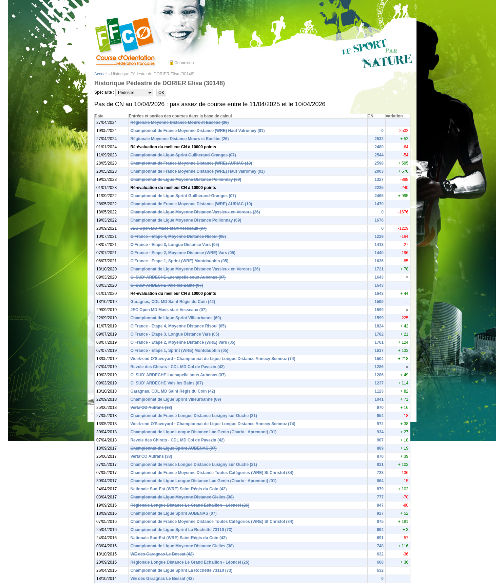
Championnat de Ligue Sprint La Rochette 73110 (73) (181, 529)
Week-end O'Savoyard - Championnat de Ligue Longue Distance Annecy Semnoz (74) (212, 358)
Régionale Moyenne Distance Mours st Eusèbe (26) (179, 122)
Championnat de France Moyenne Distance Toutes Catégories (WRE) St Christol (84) (211, 472)
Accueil (101, 74)
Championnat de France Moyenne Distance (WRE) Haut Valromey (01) (197, 130)
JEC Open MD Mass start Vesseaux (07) (168, 228)
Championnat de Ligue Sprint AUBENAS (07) (173, 448)
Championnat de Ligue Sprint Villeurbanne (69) (175, 318)
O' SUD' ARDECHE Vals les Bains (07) (166, 285)
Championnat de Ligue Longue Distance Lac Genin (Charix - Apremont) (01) (203, 432)
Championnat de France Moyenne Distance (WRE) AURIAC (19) (191, 163)
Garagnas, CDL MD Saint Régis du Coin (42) (172, 301)
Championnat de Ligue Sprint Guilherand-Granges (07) (183, 155)
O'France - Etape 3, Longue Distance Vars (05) (174, 244)
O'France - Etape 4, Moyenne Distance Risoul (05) (178, 236)
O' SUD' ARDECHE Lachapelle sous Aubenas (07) (178, 277)
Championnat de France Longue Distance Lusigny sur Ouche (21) (193, 415)
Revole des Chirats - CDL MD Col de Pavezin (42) (177, 366)
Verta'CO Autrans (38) (151, 407)
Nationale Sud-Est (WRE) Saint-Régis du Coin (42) (178, 489)
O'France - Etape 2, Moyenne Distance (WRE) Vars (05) (182, 252)
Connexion (184, 62)
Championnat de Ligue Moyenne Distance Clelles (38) (182, 497)
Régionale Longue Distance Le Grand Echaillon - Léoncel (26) (189, 505)
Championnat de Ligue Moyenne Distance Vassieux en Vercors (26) (195, 212)
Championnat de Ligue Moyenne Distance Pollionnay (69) (185, 179)
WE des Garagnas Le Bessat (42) (162, 554)
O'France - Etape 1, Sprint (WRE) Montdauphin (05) (179, 261)
